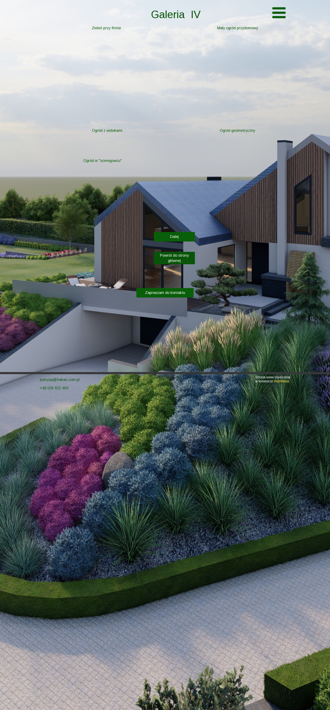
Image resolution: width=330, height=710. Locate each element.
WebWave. (282, 381)
